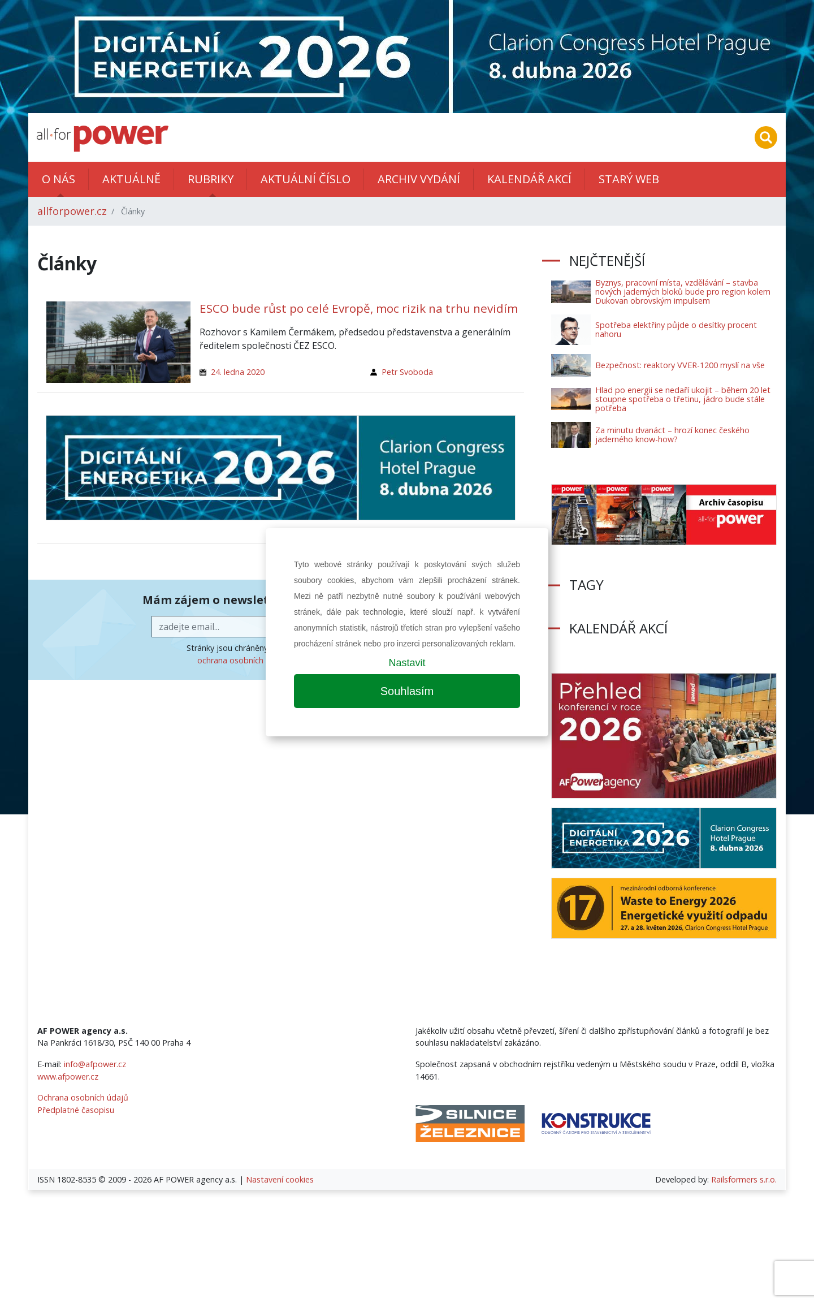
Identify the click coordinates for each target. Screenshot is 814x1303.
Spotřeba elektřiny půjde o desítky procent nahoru (676, 329)
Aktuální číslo (305, 179)
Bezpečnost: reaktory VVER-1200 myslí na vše (680, 365)
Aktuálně (131, 179)
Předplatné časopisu (75, 1109)
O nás (58, 179)
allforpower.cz (72, 211)
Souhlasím (407, 691)
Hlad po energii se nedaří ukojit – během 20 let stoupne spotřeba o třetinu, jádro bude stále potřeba (682, 399)
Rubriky (210, 179)
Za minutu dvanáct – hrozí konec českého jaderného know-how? (672, 435)
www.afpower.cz (67, 1076)
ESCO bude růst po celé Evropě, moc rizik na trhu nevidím (359, 308)
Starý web (629, 179)
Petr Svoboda (407, 371)
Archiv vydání (419, 179)
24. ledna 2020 (238, 371)
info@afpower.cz (95, 1064)
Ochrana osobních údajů (82, 1097)
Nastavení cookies (280, 1179)
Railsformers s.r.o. (744, 1179)
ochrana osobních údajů (242, 660)
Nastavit (406, 662)
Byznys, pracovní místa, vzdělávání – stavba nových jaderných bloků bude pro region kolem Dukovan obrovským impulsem (682, 291)
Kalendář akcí (529, 179)
